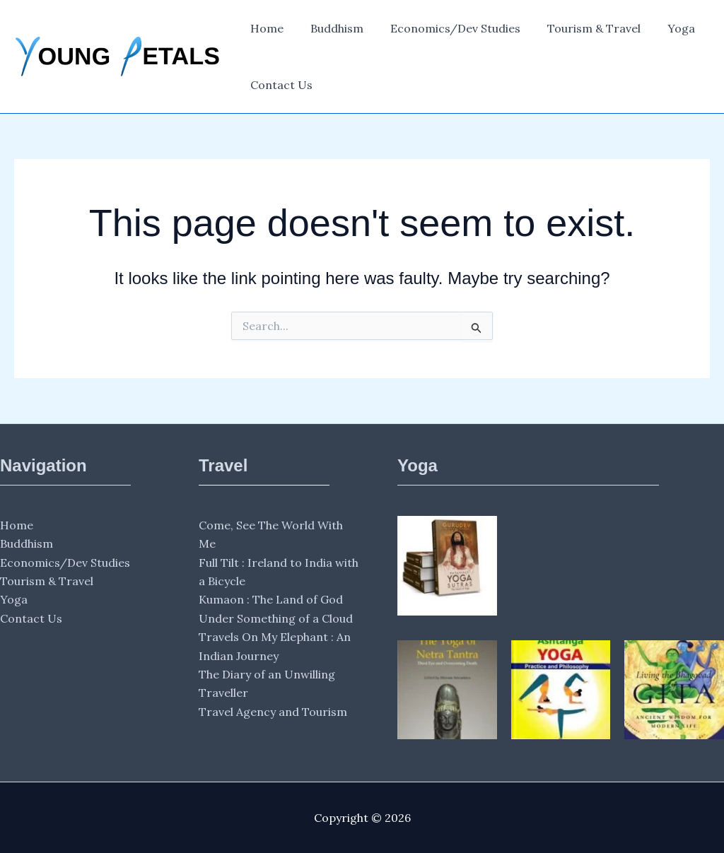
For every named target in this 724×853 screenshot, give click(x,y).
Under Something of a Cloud (276, 618)
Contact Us (279, 85)
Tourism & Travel (579, 28)
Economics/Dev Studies (445, 28)
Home (264, 28)
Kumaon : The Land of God (271, 599)
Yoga (662, 28)
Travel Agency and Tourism (273, 712)
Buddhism (330, 28)
